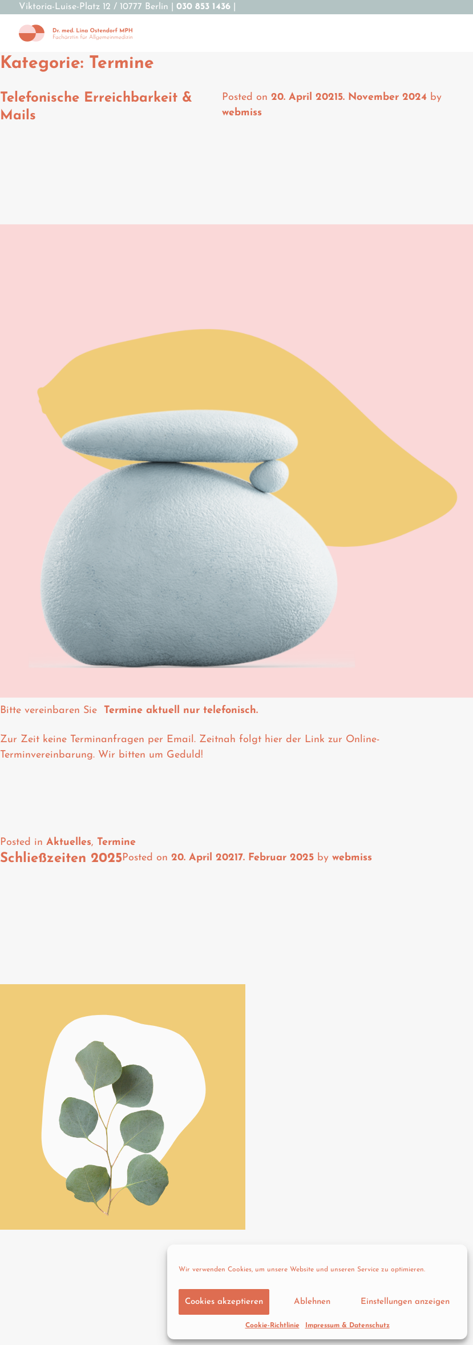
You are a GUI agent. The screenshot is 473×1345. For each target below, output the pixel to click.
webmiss (242, 112)
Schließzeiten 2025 (61, 858)
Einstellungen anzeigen (405, 1302)
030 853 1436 (203, 6)
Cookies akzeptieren (224, 1302)
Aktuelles (68, 842)
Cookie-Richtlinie (272, 1325)
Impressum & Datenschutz (347, 1325)
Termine (116, 842)
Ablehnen (312, 1302)
